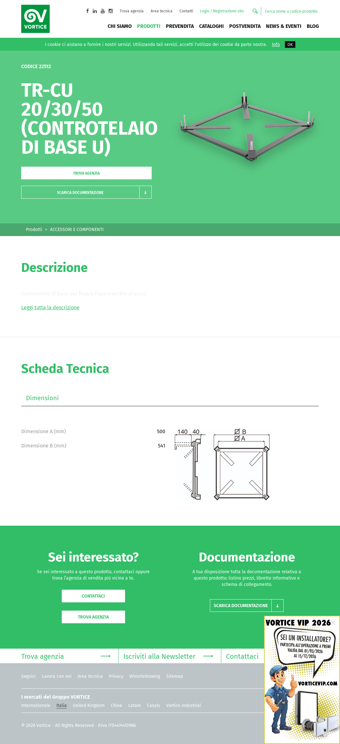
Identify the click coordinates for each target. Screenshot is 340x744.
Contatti (186, 11)
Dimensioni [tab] (42, 398)
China (116, 705)
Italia (61, 705)
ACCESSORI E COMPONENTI (77, 229)
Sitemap (174, 676)
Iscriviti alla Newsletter (168, 656)
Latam (134, 705)
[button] (86, 192)
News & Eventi (283, 26)
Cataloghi (211, 26)
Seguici (28, 676)
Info (276, 44)
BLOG (313, 26)
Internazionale (35, 705)
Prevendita (180, 26)
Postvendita (245, 26)
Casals (153, 705)
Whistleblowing (144, 676)
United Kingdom (89, 705)
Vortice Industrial (183, 705)
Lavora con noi (57, 676)
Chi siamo (120, 26)
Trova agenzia (132, 11)
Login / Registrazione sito (222, 11)
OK (290, 44)
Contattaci (93, 596)
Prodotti (149, 26)
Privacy (116, 676)
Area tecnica (162, 11)
